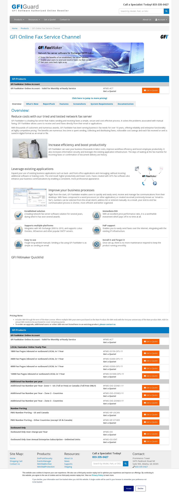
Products (19, 19)
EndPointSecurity (44, 458)
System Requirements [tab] (102, 104)
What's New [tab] (32, 104)
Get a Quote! (50, 19)
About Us (147, 19)
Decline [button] (140, 489)
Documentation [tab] (126, 104)
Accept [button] (128, 489)
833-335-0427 (100, 457)
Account (161, 19)
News (67, 461)
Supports (68, 464)
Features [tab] (64, 104)
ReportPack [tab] (49, 104)
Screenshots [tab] (79, 104)
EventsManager (44, 461)
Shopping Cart (16, 461)
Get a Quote (151, 90)
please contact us (108, 324)
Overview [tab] (16, 104)
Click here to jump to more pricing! (89, 98)
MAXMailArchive (44, 464)
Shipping (68, 466)
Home (14, 28)
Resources (34, 19)
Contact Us (65, 19)
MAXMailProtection (46, 466)
